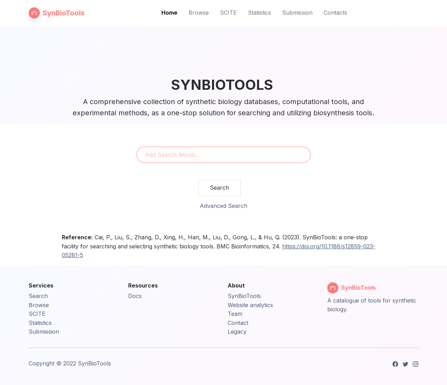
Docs (135, 295)
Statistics (259, 12)
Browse (199, 12)
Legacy (237, 331)
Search (219, 187)
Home (169, 12)
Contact (238, 322)
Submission (297, 12)
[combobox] (223, 154)
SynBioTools (244, 295)
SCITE (228, 12)
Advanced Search (223, 205)
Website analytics (250, 305)
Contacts (335, 12)
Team (235, 313)
